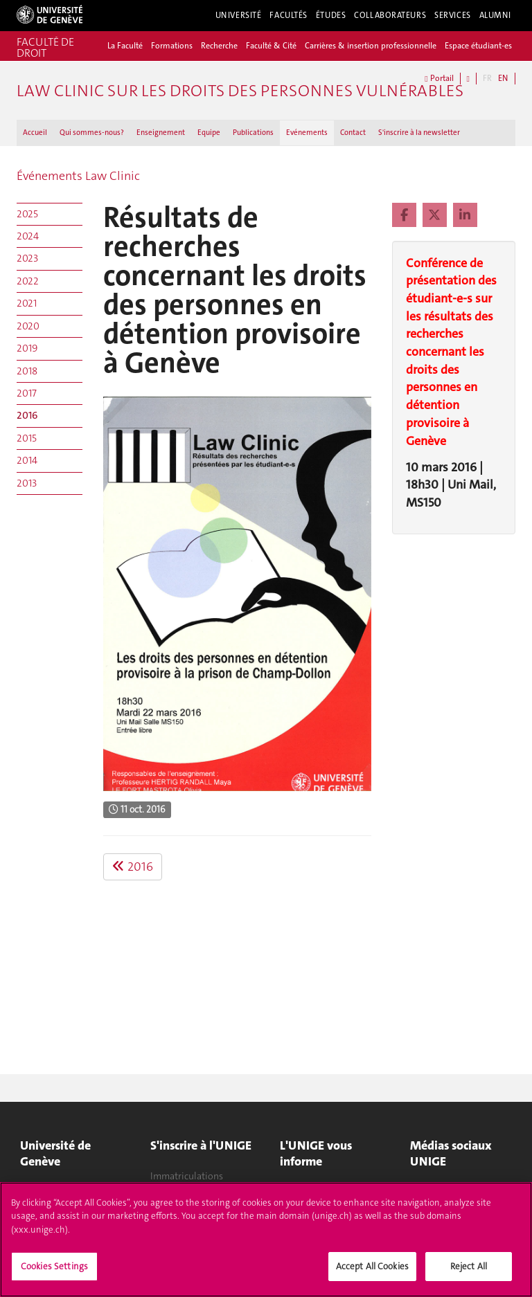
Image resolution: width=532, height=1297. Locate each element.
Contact (353, 132)
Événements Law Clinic (78, 175)
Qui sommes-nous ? (92, 132)
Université (238, 15)
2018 (27, 371)
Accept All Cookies (372, 1272)
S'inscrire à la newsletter (419, 132)
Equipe (208, 132)
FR (487, 78)
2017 (27, 393)
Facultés (288, 15)
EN (503, 78)
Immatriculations (186, 1176)
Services (452, 15)
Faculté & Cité (271, 45)
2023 (27, 258)
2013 (27, 483)
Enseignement (160, 132)
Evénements (307, 132)
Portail (439, 78)
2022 (28, 281)
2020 (28, 326)
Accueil (35, 132)
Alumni (495, 15)
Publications (253, 132)
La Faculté (125, 45)
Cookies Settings (54, 1272)
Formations (172, 45)
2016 (27, 415)
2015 (27, 438)
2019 (27, 348)
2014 (27, 460)
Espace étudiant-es (478, 45)
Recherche (219, 45)
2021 (27, 303)
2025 (27, 214)
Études (331, 15)
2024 (28, 236)
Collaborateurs (390, 15)
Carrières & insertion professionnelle (370, 45)
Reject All (468, 1272)
